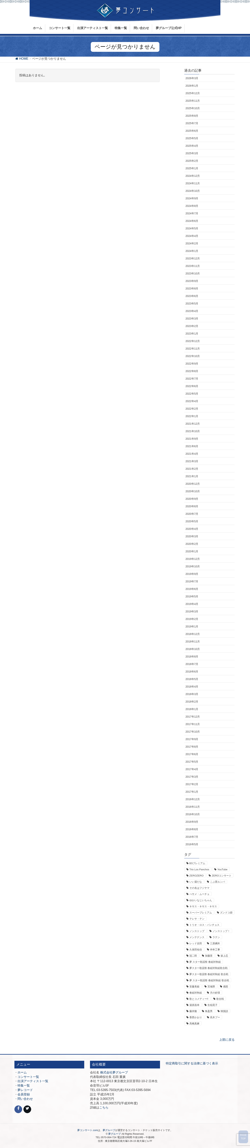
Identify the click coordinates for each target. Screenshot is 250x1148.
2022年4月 (192, 401)
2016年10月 (193, 814)
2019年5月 (192, 596)
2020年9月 (192, 498)
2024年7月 (192, 213)
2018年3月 (192, 694)
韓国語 (224, 1011)
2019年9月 (192, 573)
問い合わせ (25, 1098)
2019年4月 (192, 603)
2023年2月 (192, 326)
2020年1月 (192, 551)
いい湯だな (195, 881)
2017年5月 (192, 761)
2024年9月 (192, 198)
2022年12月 (193, 341)
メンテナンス (196, 937)
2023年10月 (193, 273)
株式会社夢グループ (114, 1072)
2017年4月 (192, 769)
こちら (103, 1107)
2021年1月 (192, 476)
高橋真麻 (194, 1023)
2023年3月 (192, 318)
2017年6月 (192, 754)
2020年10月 (193, 491)
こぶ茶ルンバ (217, 881)
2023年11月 (193, 266)
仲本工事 (215, 949)
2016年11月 (193, 806)
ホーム (22, 1072)
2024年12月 (193, 175)
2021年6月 (192, 446)
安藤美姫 (194, 986)
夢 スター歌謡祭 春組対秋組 (205, 961)
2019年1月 (192, 626)
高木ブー (215, 1017)
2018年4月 (192, 686)
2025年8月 (192, 115)
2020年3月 (192, 536)
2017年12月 (193, 716)
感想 (225, 986)
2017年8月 (192, 746)
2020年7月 (192, 513)
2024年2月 (192, 243)
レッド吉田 (195, 943)
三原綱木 (215, 943)
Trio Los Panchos (199, 869)
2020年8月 (192, 506)
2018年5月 (192, 679)
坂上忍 (224, 955)
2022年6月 (192, 386)
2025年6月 (192, 130)
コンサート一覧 (28, 1076)
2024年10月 (193, 190)
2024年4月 (192, 235)
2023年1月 (192, 333)
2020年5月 (192, 521)
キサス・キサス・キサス (203, 906)
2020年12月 (193, 483)
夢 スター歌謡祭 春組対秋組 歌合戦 (209, 980)
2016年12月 (193, 799)
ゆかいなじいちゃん (200, 900)
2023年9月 (192, 281)
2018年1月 (192, 709)
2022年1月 (192, 416)
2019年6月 (192, 588)
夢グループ (109, 1130)
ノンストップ (196, 931)
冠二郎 (193, 955)
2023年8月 (192, 288)
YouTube (222, 869)
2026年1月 (192, 85)
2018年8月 (192, 656)
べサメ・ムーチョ (199, 894)
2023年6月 (192, 296)
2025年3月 (192, 153)
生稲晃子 (213, 1005)
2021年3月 (192, 461)
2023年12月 (193, 258)
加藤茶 (208, 955)
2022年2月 (192, 408)
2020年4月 (192, 528)
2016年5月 (192, 844)
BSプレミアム (197, 863)
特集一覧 (24, 1085)
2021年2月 (192, 468)
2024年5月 (192, 228)
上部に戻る (227, 1039)
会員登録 (24, 1094)
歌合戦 (220, 998)
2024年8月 (192, 205)
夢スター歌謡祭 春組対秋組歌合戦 (208, 968)
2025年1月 (192, 168)
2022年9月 (192, 363)
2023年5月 (192, 303)
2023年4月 (192, 311)
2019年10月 (193, 566)
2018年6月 (192, 671)
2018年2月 (192, 701)
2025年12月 (193, 93)
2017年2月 (192, 784)
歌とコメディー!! (198, 998)
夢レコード (25, 1090)
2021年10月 (193, 431)
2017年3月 (192, 776)
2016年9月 (192, 821)
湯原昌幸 (194, 1005)
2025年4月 (192, 145)
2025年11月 (193, 100)
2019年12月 (193, 558)
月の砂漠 (215, 992)
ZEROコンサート (221, 875)
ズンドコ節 (226, 912)
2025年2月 (192, 160)
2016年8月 (192, 829)
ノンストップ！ (221, 931)
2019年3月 (192, 611)
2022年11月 (193, 348)
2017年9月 (192, 739)
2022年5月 (192, 393)
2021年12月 (193, 423)
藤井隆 (193, 1011)
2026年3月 (192, 78)
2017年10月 (193, 731)
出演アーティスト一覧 (33, 1081)
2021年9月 (192, 438)
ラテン (216, 937)
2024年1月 (192, 250)
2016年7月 (192, 836)
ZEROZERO (196, 875)
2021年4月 (192, 453)
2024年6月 (192, 220)
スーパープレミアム (200, 912)
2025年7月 (192, 123)
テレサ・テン (196, 918)
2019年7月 (192, 581)
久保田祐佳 (195, 949)
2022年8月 (192, 371)
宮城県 (211, 986)
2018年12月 (193, 634)
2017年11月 (193, 724)
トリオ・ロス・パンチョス (204, 924)
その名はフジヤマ (199, 887)
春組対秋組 (195, 992)
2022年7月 (192, 378)
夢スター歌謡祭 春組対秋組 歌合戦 (208, 974)
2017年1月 (192, 791)
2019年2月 (192, 619)
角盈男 (208, 1011)
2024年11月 (193, 183)
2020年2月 (192, 543)
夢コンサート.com (87, 1130)
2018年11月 (193, 641)
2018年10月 (193, 649)
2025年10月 (193, 108)
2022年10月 (193, 356)
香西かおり (195, 1017)
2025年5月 (192, 138)
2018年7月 (192, 664)
